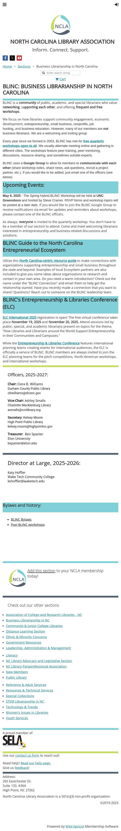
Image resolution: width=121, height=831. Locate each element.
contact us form (27, 755)
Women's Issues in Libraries (27, 712)
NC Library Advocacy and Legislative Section (39, 661)
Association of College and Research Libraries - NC (44, 615)
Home (7, 66)
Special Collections (20, 696)
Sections (24, 66)
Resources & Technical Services (29, 690)
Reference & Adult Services (26, 685)
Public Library (16, 677)
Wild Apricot (75, 826)
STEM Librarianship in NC (25, 701)
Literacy (12, 655)
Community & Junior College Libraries (34, 626)
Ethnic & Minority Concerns (26, 637)
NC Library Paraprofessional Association (36, 666)
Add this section (41, 570)
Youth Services (17, 718)
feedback (21, 768)
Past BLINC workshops (28, 524)
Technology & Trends (22, 707)
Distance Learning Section (25, 631)
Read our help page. (36, 763)
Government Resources (23, 642)
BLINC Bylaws (21, 519)
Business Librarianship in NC (27, 620)
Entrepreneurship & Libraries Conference (49, 343)
